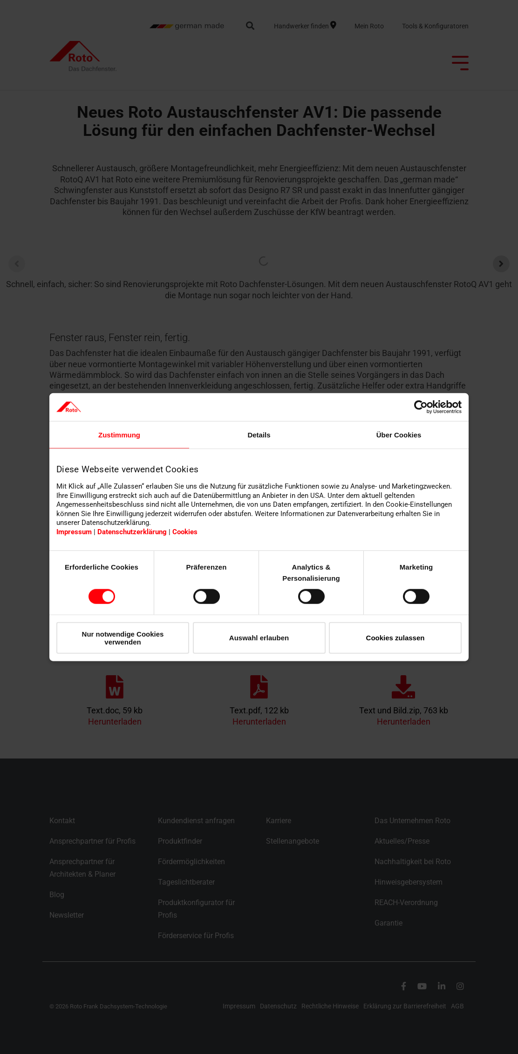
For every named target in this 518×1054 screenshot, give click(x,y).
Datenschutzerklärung (132, 532)
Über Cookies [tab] (399, 434)
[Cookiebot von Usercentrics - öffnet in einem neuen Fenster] (421, 407)
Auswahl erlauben (259, 638)
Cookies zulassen (395, 638)
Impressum (74, 532)
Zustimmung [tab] (119, 434)
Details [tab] (258, 434)
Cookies (185, 532)
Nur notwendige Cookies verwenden (123, 637)
